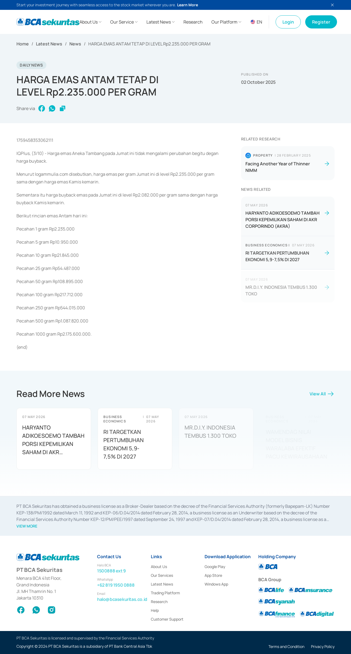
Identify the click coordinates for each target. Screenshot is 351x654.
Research (159, 601)
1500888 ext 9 (111, 571)
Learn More (187, 4)
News (75, 44)
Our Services (162, 575)
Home (22, 44)
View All (322, 396)
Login (288, 22)
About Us (159, 566)
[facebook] (41, 108)
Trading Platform (165, 592)
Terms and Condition (286, 646)
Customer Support (167, 619)
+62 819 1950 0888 (115, 585)
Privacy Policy (323, 646)
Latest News (49, 44)
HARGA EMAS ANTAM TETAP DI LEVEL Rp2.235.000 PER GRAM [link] (149, 44)
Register (321, 22)
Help (155, 610)
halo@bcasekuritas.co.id (122, 599)
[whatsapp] (52, 108)
